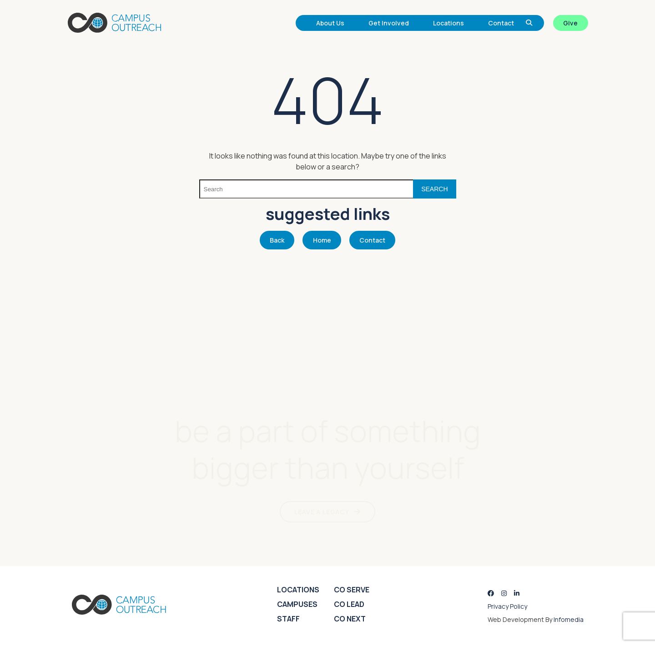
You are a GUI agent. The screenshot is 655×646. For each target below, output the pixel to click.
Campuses (297, 604)
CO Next (350, 619)
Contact (501, 23)
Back (277, 240)
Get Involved (388, 23)
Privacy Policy (507, 606)
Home (322, 240)
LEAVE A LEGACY (321, 511)
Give (570, 23)
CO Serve (351, 590)
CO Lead (349, 604)
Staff (288, 619)
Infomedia (569, 619)
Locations (448, 23)
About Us (330, 23)
